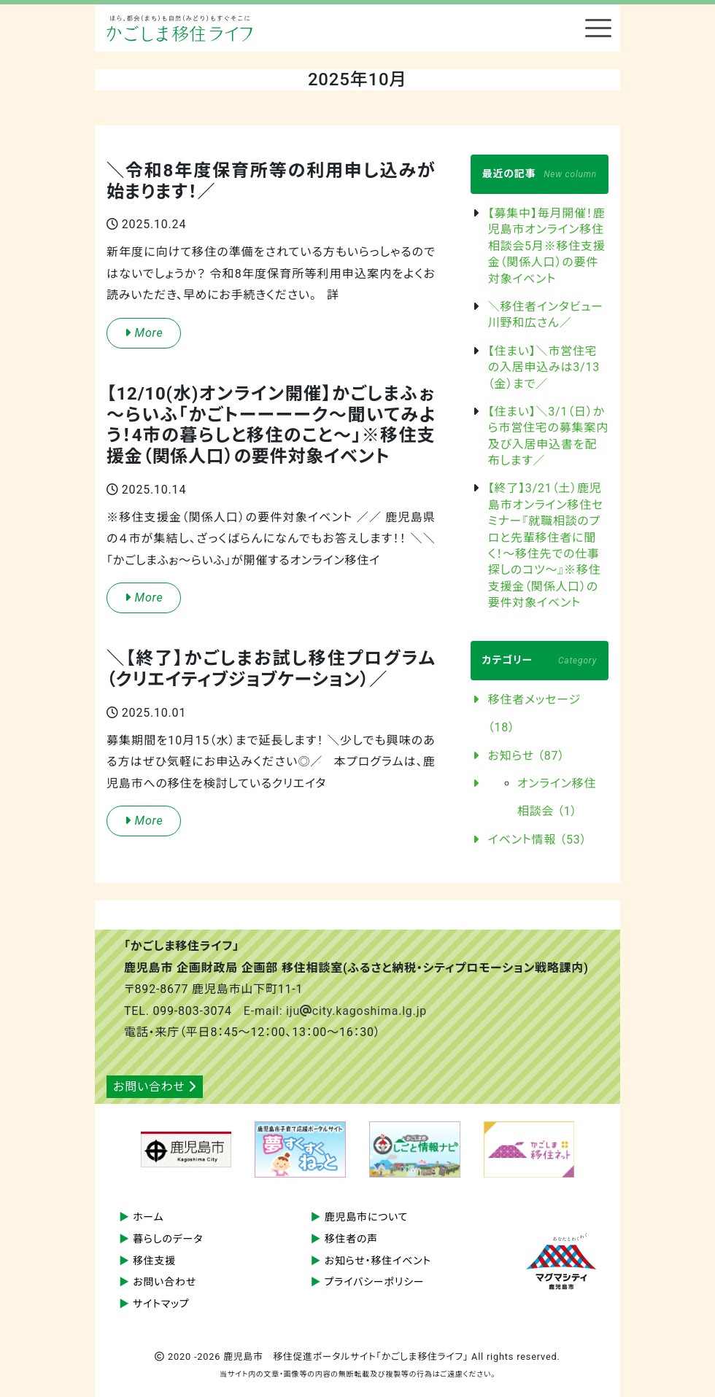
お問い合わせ (154, 1087)
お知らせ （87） (526, 756)
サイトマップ (161, 1304)
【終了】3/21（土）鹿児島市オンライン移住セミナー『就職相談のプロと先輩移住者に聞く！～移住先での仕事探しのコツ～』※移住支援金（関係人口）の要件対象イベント (545, 545)
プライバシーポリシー (375, 1282)
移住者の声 (352, 1239)
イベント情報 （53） (537, 840)
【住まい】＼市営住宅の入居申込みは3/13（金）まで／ (544, 367)
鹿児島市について (367, 1217)
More (144, 333)
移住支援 (154, 1260)
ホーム (148, 1217)
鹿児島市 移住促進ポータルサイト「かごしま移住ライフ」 (179, 28)
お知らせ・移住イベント (378, 1260)
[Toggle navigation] (598, 28)
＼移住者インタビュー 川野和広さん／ (548, 315)
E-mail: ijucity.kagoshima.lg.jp (335, 1011)
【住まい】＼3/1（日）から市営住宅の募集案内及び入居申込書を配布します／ (548, 436)
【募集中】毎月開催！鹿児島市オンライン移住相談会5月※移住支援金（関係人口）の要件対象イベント (547, 246)
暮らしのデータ (168, 1239)
